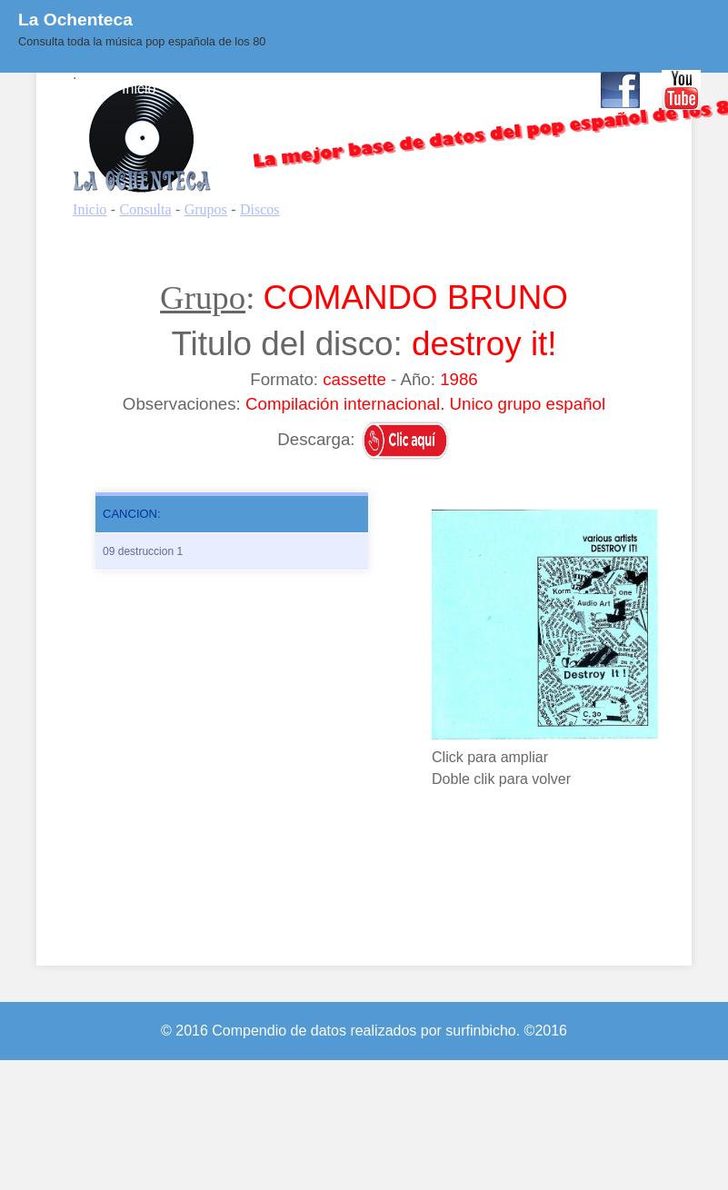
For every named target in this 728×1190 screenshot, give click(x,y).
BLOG (404, 88)
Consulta (206, 88)
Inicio (138, 88)
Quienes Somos (309, 88)
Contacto (549, 88)
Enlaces (472, 88)
